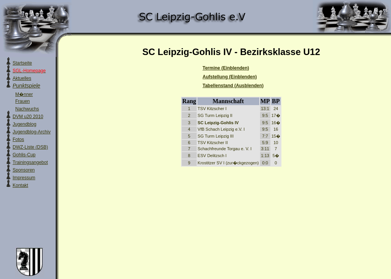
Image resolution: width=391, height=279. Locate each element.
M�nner (24, 94)
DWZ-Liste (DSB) (30, 147)
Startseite (22, 63)
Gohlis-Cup (24, 154)
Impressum (24, 177)
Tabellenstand (233, 85)
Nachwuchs (27, 109)
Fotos (18, 139)
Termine (226, 68)
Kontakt (20, 185)
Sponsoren (24, 170)
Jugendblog (24, 124)
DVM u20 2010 (28, 116)
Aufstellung (230, 76)
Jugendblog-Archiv (31, 132)
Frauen (22, 101)
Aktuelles (22, 78)
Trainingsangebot (30, 162)
